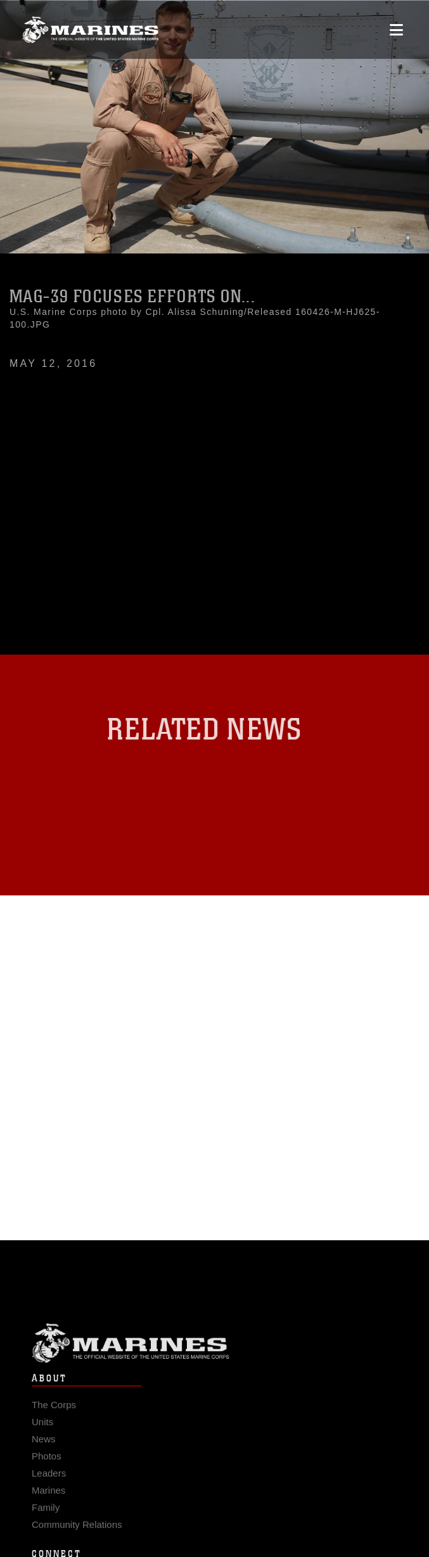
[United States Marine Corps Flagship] (90, 28)
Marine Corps (214, 1350)
